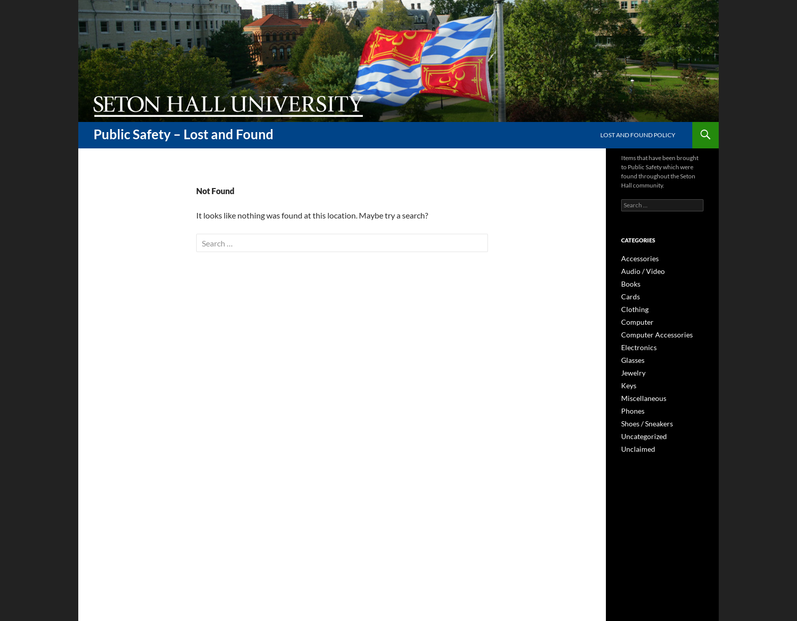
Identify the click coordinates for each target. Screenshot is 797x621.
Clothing (632, 307)
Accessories (637, 258)
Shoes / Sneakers (643, 417)
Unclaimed (635, 441)
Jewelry (631, 368)
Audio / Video (639, 270)
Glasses (631, 356)
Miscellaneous (640, 392)
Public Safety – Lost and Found (183, 134)
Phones (631, 405)
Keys (627, 380)
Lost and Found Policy (638, 135)
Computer (635, 319)
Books (629, 283)
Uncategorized (641, 429)
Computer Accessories (651, 331)
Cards (629, 295)
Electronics (636, 344)
